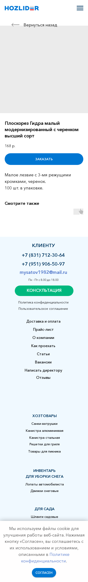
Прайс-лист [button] (43, 329)
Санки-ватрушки (44, 424)
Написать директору (43, 370)
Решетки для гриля (45, 444)
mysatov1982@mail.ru (43, 272)
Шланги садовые (44, 517)
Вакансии (43, 362)
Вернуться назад (40, 25)
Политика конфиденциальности (43, 302)
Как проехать (43, 345)
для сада (44, 508)
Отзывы (43, 377)
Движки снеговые (45, 491)
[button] (44, 291)
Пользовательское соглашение (43, 309)
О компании (43, 337)
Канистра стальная (44, 438)
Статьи (43, 354)
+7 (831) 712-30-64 (43, 255)
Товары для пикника (44, 451)
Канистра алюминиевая (44, 431)
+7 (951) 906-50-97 (43, 264)
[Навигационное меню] (80, 8)
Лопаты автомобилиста (44, 484)
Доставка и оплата (43, 321)
